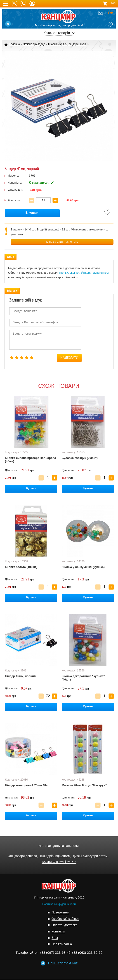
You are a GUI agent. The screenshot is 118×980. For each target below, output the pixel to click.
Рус (100, 12)
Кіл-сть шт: (14, 200)
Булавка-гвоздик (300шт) (80, 458)
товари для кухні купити (59, 861)
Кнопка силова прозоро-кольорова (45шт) (30, 459)
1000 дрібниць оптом (55, 856)
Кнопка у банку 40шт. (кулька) (83, 567)
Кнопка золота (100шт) (21, 567)
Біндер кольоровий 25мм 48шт (27, 785)
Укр (110, 12)
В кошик (32, 212)
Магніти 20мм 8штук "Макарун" (84, 785)
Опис (10, 257)
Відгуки (12, 290)
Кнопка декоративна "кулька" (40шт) (83, 677)
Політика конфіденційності (59, 904)
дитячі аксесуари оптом (90, 856)
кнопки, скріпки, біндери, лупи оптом (84, 272)
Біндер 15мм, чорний (20, 676)
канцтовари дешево (22, 856)
